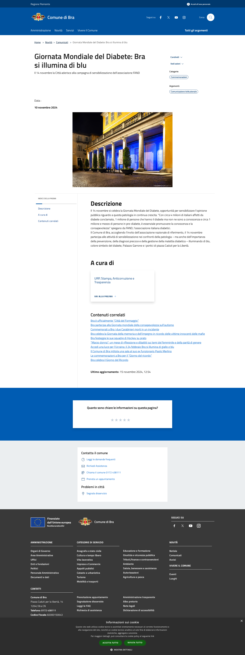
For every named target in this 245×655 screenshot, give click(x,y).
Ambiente (128, 564)
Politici (34, 568)
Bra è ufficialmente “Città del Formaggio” (115, 321)
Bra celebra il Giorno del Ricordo (109, 360)
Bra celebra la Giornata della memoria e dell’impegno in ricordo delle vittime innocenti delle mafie (148, 334)
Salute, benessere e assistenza (140, 568)
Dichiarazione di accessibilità (138, 610)
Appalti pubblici (85, 568)
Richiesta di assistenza (89, 610)
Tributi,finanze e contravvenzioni (141, 559)
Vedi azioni (177, 64)
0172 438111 (48, 610)
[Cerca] (210, 17)
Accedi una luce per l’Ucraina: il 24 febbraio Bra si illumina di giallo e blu (132, 347)
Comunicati (62, 42)
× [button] (241, 621)
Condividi (176, 57)
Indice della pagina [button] (47, 198)
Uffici (33, 560)
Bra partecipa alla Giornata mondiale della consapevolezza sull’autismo (132, 325)
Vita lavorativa (85, 560)
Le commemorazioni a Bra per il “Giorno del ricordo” (121, 355)
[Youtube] (175, 17)
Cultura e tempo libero (89, 555)
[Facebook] (159, 17)
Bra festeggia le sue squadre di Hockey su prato (118, 338)
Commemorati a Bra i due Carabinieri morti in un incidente (125, 329)
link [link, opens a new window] (152, 636)
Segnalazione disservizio (90, 601)
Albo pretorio (130, 601)
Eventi (172, 574)
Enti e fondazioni (40, 564)
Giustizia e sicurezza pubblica (139, 555)
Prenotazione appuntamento (92, 597)
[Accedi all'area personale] (198, 4)
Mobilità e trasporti (87, 581)
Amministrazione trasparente (139, 597)
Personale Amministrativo (45, 573)
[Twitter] (167, 17)
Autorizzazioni (131, 572)
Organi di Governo (40, 551)
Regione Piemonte (40, 4)
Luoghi (173, 578)
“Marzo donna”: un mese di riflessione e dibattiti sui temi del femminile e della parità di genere (146, 342)
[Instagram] (183, 17)
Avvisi (172, 560)
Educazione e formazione (136, 551)
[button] (122, 649)
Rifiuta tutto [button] (135, 642)
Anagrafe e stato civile (89, 551)
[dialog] (122, 636)
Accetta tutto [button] (110, 642)
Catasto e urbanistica (88, 573)
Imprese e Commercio (88, 564)
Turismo (81, 577)
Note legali (129, 606)
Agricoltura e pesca (133, 577)
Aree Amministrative (42, 555)
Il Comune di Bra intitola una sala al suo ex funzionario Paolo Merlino (131, 351)
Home (37, 42)
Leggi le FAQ (83, 606)
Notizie (173, 551)
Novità (48, 42)
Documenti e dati (40, 577)
